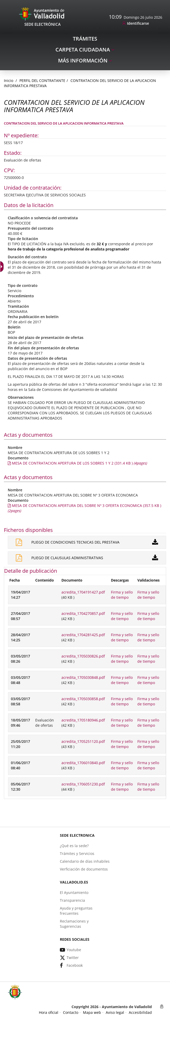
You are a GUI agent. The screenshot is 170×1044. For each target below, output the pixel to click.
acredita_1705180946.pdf (83, 720)
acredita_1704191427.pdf (83, 592)
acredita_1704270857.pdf (83, 613)
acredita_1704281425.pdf (83, 634)
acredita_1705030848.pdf (83, 677)
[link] (135, 23)
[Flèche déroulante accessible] (2, 266)
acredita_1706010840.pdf (83, 762)
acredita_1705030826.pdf (83, 656)
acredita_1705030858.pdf (83, 698)
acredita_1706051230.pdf (83, 784)
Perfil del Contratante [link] (42, 80)
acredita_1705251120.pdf (83, 741)
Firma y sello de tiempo (122, 595)
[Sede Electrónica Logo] (42, 13)
